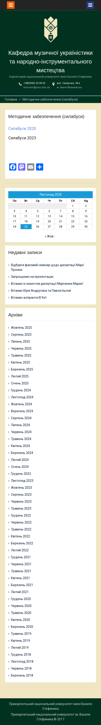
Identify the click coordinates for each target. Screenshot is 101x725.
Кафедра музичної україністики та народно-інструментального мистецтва (50, 61)
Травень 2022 (21, 529)
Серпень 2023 (21, 494)
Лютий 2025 (20, 376)
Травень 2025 (21, 355)
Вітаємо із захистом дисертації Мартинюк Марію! (47, 283)
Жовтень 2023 (21, 487)
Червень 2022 (21, 522)
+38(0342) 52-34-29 (34, 83)
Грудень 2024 (21, 390)
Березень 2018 (22, 675)
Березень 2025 (22, 369)
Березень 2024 (22, 453)
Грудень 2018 (21, 654)
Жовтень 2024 (21, 404)
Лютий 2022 (20, 550)
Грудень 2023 (21, 473)
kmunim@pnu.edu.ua (37, 87)
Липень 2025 (20, 341)
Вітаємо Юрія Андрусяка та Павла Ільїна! (41, 290)
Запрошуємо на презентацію (32, 276)
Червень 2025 (21, 348)
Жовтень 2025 (21, 327)
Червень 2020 (21, 606)
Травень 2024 (21, 439)
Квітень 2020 (20, 620)
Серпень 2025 (21, 334)
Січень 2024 (20, 467)
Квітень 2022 (20, 536)
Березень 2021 (22, 585)
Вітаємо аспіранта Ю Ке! (28, 297)
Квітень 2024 (20, 446)
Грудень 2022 (21, 515)
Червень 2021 (21, 564)
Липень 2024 (20, 425)
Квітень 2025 (20, 362)
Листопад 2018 (22, 661)
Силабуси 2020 (22, 128)
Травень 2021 (21, 571)
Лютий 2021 (20, 592)
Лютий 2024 (20, 460)
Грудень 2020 (21, 599)
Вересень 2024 (22, 411)
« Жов (49, 236)
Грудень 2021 (21, 557)
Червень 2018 (21, 668)
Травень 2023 (21, 508)
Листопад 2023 (22, 480)
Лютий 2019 (20, 647)
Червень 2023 (21, 501)
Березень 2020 (22, 627)
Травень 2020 (21, 613)
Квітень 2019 (20, 640)
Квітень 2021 (20, 578)
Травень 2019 (21, 633)
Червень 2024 (21, 432)
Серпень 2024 (21, 418)
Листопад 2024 (22, 397)
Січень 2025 (20, 383)
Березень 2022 (22, 543)
